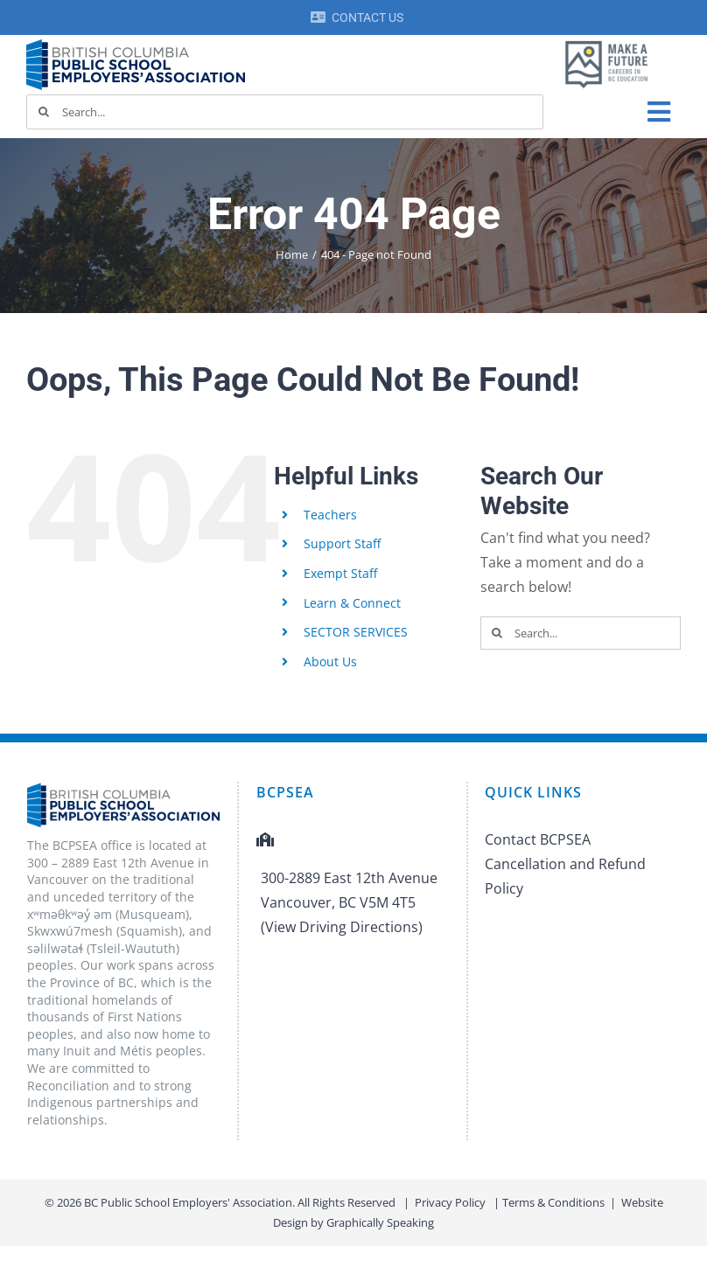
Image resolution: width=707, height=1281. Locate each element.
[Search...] (284, 111)
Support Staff (342, 543)
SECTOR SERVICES (356, 631)
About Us (330, 661)
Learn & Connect (352, 603)
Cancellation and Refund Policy (565, 876)
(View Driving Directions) (342, 926)
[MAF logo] (606, 42)
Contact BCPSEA (538, 839)
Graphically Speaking (380, 1222)
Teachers (330, 514)
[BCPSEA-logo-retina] (135, 45)
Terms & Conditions (553, 1202)
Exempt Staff (340, 573)
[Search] (43, 111)
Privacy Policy (450, 1202)
